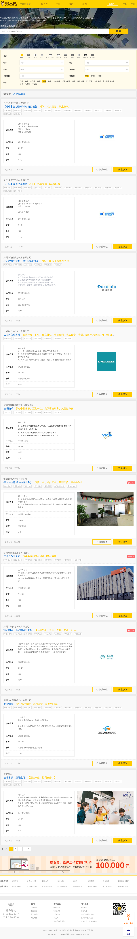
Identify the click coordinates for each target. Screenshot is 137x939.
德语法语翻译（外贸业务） (43, 482)
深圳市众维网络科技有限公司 (17, 700)
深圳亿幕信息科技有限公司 (16, 626)
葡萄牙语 (97, 81)
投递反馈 (57, 911)
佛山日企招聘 (108, 887)
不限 (86, 76)
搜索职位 (57, 907)
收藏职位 (102, 169)
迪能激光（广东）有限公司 (16, 331)
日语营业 (15, 881)
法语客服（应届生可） (29, 777)
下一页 (27, 849)
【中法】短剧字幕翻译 (32, 183)
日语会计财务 (32, 881)
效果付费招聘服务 (87, 918)
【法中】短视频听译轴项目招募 (37, 106)
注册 (133, 4)
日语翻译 (91, 881)
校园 (58, 4)
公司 (71, 4)
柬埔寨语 (56, 81)
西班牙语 (89, 81)
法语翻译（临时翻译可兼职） (42, 630)
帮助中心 (34, 914)
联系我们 (34, 911)
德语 (49, 81)
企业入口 (112, 4)
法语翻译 (39, 408)
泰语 (21, 84)
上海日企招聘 (16, 887)
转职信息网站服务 (87, 914)
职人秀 (44, 4)
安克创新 (7, 774)
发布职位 (84, 907)
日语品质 (60, 881)
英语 (26, 81)
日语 (38, 81)
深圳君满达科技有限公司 (15, 479)
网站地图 (34, 918)
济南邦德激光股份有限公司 (16, 553)
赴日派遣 (106, 881)
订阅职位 (57, 914)
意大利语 (106, 81)
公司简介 (34, 907)
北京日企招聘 (32, 887)
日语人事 (45, 881)
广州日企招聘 (47, 887)
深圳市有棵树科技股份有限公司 (18, 405)
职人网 (11, 4)
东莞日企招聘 (77, 887)
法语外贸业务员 (60, 334)
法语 (44, 81)
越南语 (112, 81)
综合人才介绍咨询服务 (89, 921)
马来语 (27, 84)
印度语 (34, 84)
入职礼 (100, 76)
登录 (125, 4)
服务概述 (84, 911)
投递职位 (122, 169)
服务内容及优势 (59, 921)
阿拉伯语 (80, 81)
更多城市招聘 (123, 887)
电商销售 (31, 703)
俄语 (73, 81)
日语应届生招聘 (123, 881)
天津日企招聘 (92, 887)
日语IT (75, 881)
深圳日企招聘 (62, 887)
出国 (84, 4)
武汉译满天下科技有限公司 (16, 103)
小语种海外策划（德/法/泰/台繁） (37, 261)
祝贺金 (93, 76)
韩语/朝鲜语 (66, 81)
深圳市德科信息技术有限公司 (17, 257)
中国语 (32, 81)
